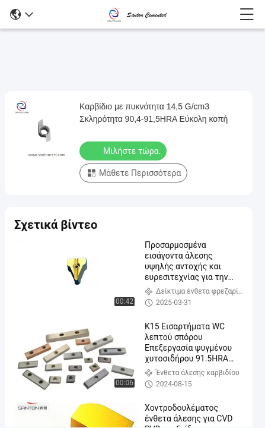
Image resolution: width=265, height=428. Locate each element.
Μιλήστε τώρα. (124, 150)
